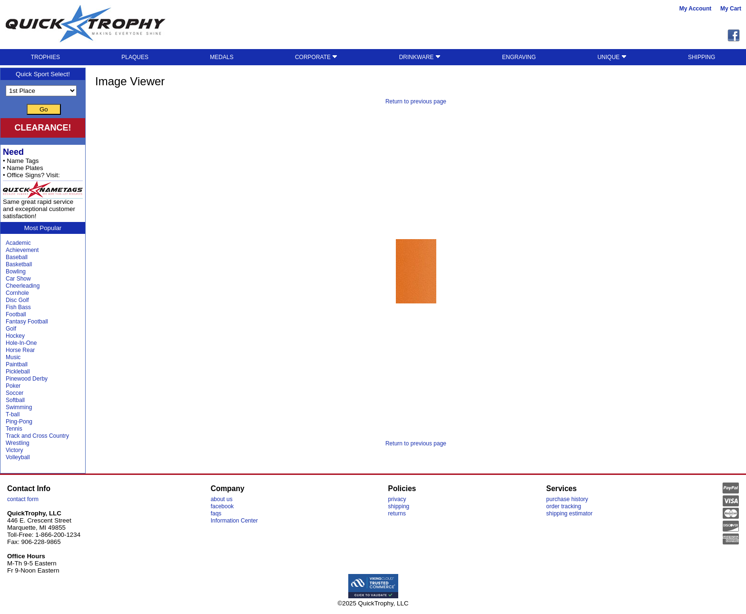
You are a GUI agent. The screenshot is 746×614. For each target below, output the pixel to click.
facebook (222, 506)
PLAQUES (134, 57)
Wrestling (17, 443)
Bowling (16, 271)
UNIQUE (612, 57)
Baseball (17, 257)
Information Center (234, 520)
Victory (14, 450)
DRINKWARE (420, 57)
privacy (397, 499)
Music (13, 357)
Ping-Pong (19, 421)
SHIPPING (701, 57)
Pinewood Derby (27, 378)
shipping (399, 506)
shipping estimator (569, 513)
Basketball (19, 264)
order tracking (563, 506)
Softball (15, 400)
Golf (11, 328)
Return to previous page (415, 101)
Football (16, 314)
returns (397, 513)
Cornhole (17, 293)
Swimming (19, 407)
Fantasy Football (27, 321)
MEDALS (221, 57)
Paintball (17, 364)
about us (222, 499)
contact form (23, 499)
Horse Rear (20, 350)
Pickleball (18, 371)
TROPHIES (45, 57)
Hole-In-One (21, 343)
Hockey (15, 335)
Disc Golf (17, 300)
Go (43, 109)
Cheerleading (22, 285)
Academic (18, 243)
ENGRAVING (519, 57)
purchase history (567, 499)
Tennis (14, 428)
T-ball (13, 414)
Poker (13, 385)
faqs (216, 513)
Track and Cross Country (37, 436)
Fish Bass (18, 307)
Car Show (18, 278)
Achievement (22, 250)
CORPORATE (316, 57)
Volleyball (18, 457)
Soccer (14, 393)
